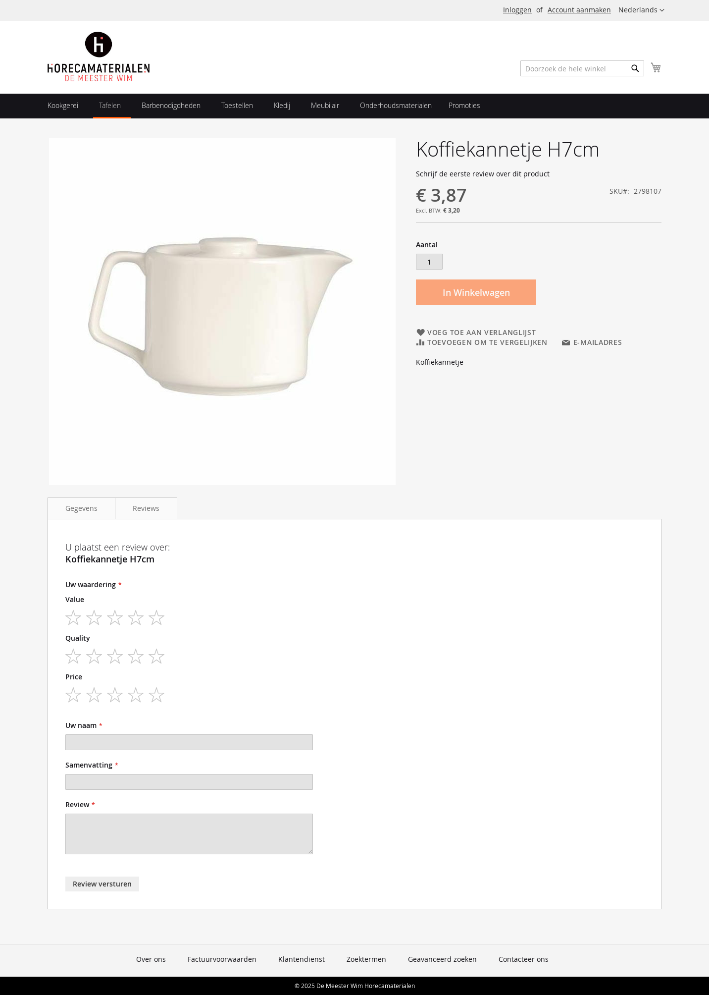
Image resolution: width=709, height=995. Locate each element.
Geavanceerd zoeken (442, 959)
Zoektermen (366, 959)
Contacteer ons (524, 959)
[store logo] (99, 56)
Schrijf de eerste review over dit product (483, 173)
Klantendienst (301, 959)
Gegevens (81, 508)
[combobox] (582, 68)
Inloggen (517, 9)
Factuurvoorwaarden (222, 959)
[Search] (635, 68)
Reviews (146, 508)
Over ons (151, 959)
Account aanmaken (579, 9)
